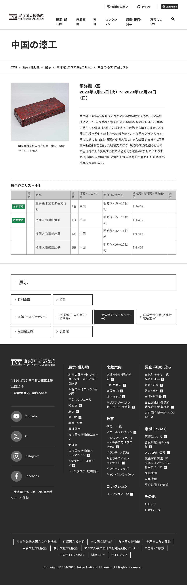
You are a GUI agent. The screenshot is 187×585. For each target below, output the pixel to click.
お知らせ (150, 504)
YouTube (24, 416)
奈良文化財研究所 (66, 548)
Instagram (25, 456)
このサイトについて (72, 554)
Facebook (25, 476)
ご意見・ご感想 (154, 548)
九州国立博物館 (129, 541)
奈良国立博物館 (101, 541)
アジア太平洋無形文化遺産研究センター (111, 548)
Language (170, 6)
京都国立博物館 (74, 541)
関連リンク (98, 554)
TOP (14, 67)
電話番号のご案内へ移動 (29, 393)
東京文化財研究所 (34, 548)
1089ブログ (153, 510)
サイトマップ (119, 554)
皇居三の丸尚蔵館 (158, 541)
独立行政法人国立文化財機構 (36, 541)
